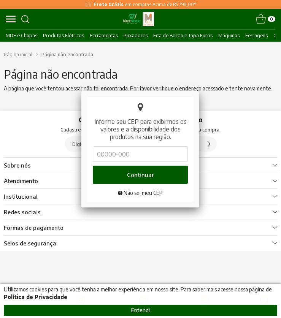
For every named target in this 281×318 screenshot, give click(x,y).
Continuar (140, 163)
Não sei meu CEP (140, 181)
